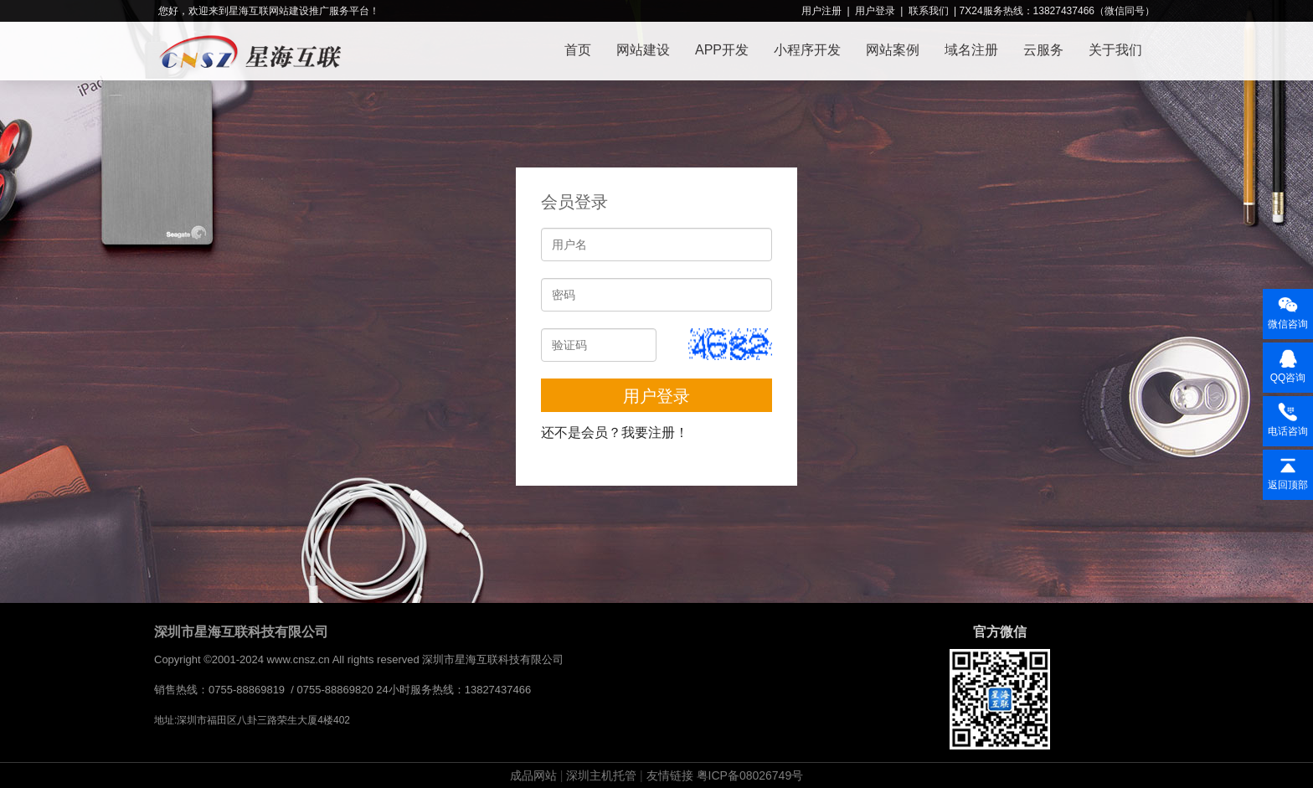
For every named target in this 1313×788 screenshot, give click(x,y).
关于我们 (1115, 50)
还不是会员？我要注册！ (614, 432)
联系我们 (929, 11)
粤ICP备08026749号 (750, 775)
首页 (577, 50)
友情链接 (669, 775)
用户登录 (875, 11)
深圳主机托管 (601, 775)
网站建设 (643, 50)
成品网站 (533, 775)
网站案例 (892, 50)
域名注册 (971, 50)
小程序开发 (807, 50)
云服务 (1043, 50)
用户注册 (821, 11)
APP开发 (722, 50)
